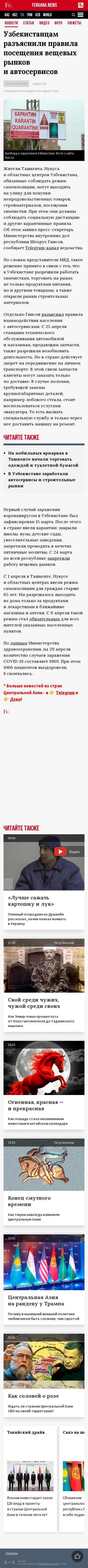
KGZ (14, 14)
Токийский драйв (26, 1432)
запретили (58, 558)
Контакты (12, 1553)
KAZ (7, 14)
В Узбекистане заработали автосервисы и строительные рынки (41, 479)
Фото (58, 23)
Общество (40, 84)
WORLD (47, 14)
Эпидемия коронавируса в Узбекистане (31, 91)
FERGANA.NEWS (44, 5)
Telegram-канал (42, 247)
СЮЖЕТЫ (74, 23)
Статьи (28, 23)
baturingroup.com (48, 1564)
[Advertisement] (44, 777)
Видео (44, 23)
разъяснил (53, 314)
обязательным (44, 619)
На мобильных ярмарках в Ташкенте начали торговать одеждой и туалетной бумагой (43, 459)
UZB (37, 14)
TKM (29, 14)
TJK (22, 14)
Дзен (15, 699)
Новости (11, 23)
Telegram (65, 692)
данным (18, 643)
